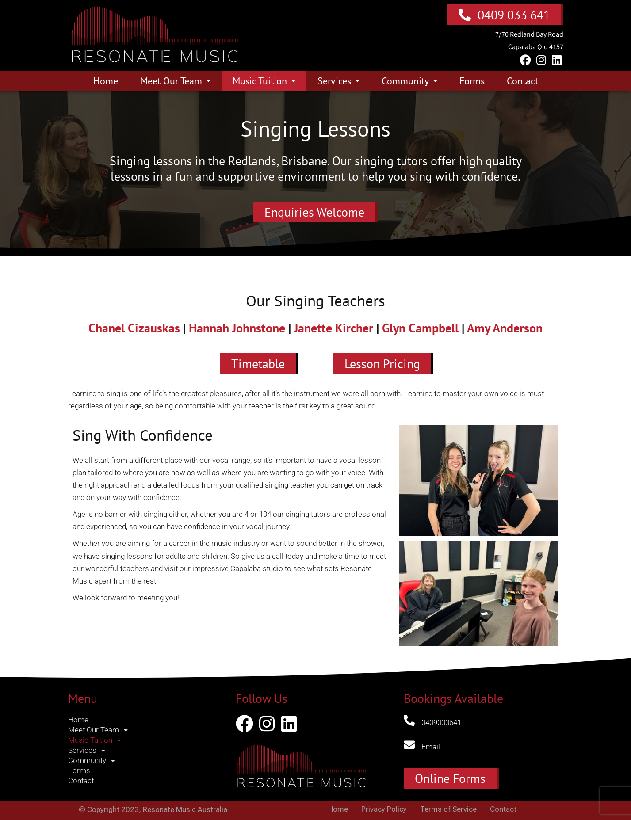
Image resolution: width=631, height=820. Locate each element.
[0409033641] (409, 720)
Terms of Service (448, 809)
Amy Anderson (505, 328)
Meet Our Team (175, 81)
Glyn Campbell (420, 328)
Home (105, 81)
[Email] (409, 744)
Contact (522, 81)
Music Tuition (264, 81)
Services (338, 81)
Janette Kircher (333, 328)
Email (430, 746)
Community (409, 81)
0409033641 (441, 722)
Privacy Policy (384, 809)
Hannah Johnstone (237, 328)
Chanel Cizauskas (134, 328)
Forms (472, 81)
